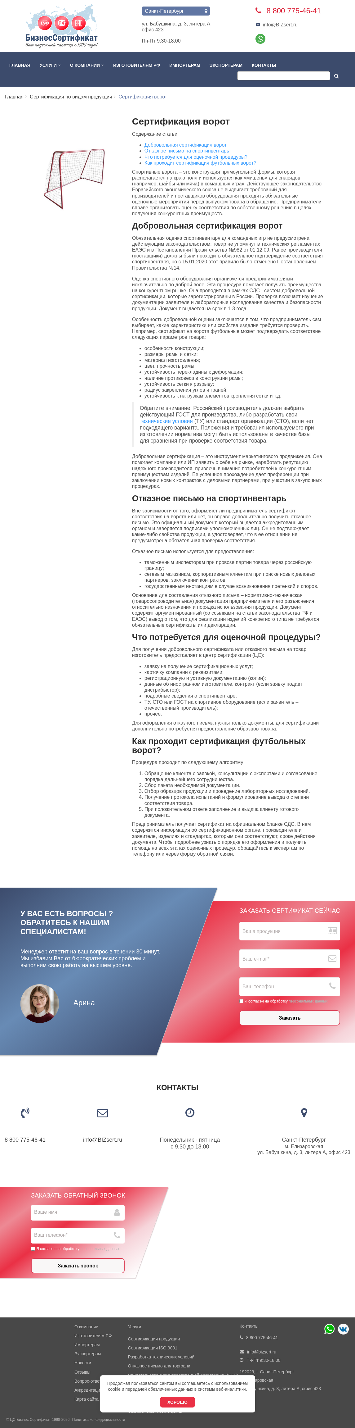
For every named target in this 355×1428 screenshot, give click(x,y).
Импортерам (184, 65)
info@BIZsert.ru (276, 24)
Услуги (50, 65)
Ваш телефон (258, 986)
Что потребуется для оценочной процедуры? (195, 157)
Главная (19, 65)
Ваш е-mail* (255, 959)
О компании (87, 65)
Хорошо (177, 1402)
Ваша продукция (261, 931)
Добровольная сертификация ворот (185, 145)
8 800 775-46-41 (25, 1140)
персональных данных (308, 1001)
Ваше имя (45, 1212)
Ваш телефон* (51, 1235)
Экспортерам (226, 65)
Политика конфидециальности (98, 1419)
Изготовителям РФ (136, 65)
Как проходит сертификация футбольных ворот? (200, 163)
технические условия (166, 421)
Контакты (264, 65)
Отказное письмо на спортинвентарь (186, 150)
